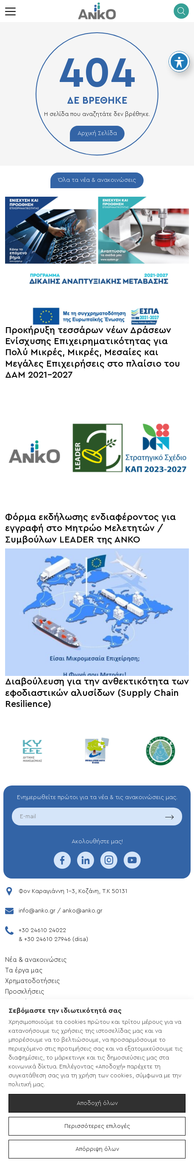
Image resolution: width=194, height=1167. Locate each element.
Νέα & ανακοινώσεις (36, 960)
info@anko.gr (37, 911)
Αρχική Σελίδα (97, 133)
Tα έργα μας (23, 970)
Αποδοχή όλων (97, 1103)
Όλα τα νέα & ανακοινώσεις (97, 180)
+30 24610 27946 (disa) (56, 939)
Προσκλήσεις (24, 992)
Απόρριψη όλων (97, 1149)
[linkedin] (85, 866)
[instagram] (108, 866)
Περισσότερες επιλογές (97, 1126)
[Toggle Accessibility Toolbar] (179, 61)
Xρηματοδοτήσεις (32, 981)
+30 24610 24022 (42, 930)
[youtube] (132, 866)
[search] (181, 11)
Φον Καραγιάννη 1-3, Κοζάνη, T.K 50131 (73, 891)
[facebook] (62, 866)
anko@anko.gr (82, 911)
